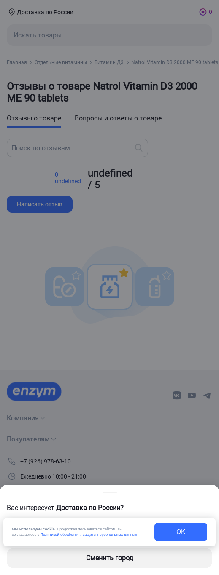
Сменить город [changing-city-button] (109, 558)
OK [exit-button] (180, 532)
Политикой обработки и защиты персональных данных (89, 534)
